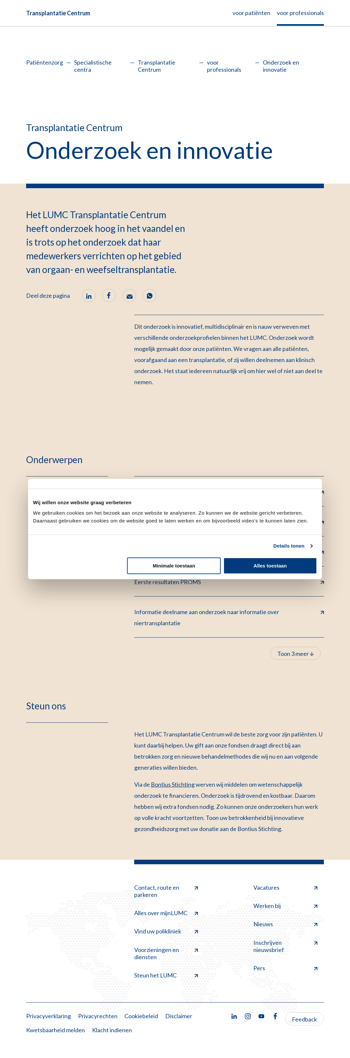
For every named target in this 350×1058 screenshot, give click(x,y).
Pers (285, 968)
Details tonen (288, 546)
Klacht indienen (112, 1030)
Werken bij (285, 905)
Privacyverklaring (48, 1016)
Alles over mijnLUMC (166, 912)
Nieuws (285, 924)
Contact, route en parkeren (166, 891)
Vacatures (285, 887)
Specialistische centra (93, 66)
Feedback (304, 1019)
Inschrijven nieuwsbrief (285, 946)
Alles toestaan (270, 565)
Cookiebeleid (141, 1016)
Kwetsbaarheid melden (55, 1030)
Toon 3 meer (295, 653)
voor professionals (224, 66)
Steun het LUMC (166, 975)
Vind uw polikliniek (166, 931)
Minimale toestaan (174, 565)
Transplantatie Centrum (58, 13)
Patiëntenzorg (44, 62)
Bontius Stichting (173, 784)
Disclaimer (178, 1016)
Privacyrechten (98, 1016)
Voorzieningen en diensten (166, 953)
